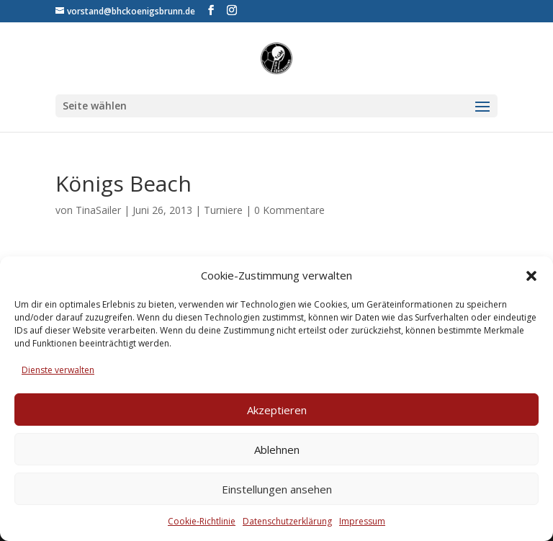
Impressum (362, 521)
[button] (531, 276)
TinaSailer (98, 210)
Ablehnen (277, 449)
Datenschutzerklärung (287, 521)
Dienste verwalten (58, 370)
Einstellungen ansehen (277, 489)
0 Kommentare (289, 210)
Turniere (223, 210)
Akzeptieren (277, 410)
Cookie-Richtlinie (201, 521)
